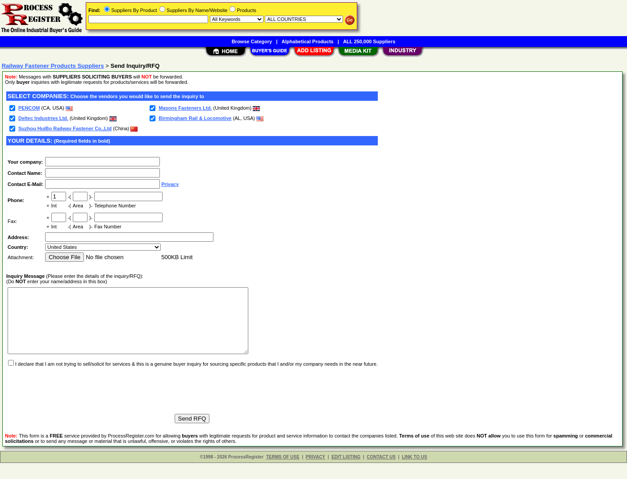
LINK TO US (414, 473)
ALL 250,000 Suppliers (369, 41)
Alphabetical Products (308, 41)
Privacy (170, 184)
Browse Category (252, 41)
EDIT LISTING (345, 473)
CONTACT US (381, 473)
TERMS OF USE (283, 473)
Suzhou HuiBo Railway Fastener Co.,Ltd (65, 128)
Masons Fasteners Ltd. (185, 108)
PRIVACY (316, 473)
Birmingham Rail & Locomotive (195, 118)
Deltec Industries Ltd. (43, 118)
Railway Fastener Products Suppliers (53, 65)
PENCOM (29, 108)
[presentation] (74, 402)
